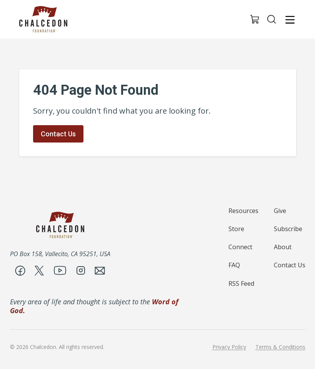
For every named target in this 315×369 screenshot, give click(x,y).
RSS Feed (241, 283)
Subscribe (288, 229)
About (283, 247)
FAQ (234, 265)
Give (280, 210)
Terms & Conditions (280, 347)
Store (236, 229)
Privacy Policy (229, 347)
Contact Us (58, 134)
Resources (243, 210)
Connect (240, 247)
